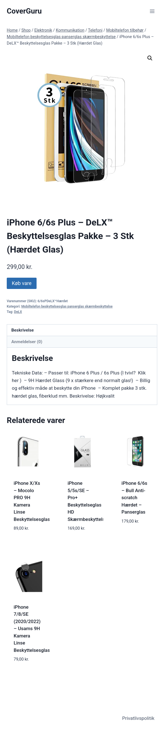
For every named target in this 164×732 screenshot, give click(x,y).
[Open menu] (152, 11)
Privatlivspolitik (138, 718)
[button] (150, 58)
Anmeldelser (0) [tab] (26, 341)
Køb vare (22, 283)
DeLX (18, 312)
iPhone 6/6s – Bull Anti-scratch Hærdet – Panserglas (134, 497)
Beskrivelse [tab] (22, 330)
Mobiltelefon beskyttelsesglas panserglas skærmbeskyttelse (67, 306)
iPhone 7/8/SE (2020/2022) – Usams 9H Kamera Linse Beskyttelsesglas (32, 628)
